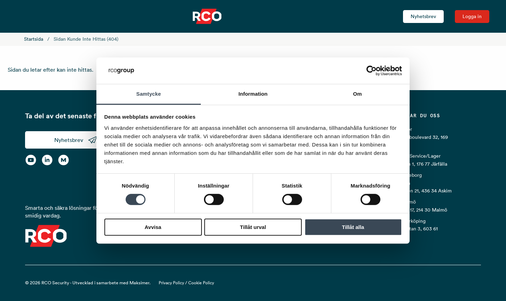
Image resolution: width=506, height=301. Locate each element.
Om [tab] (357, 94)
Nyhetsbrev (423, 16)
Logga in (472, 16)
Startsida (33, 39)
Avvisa (153, 227)
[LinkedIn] (47, 160)
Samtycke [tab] (148, 94)
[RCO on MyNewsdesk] (63, 160)
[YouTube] (31, 160)
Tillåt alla (353, 227)
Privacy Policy (171, 283)
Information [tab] (253, 94)
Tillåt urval (253, 227)
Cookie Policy (201, 283)
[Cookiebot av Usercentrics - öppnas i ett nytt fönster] (371, 70)
